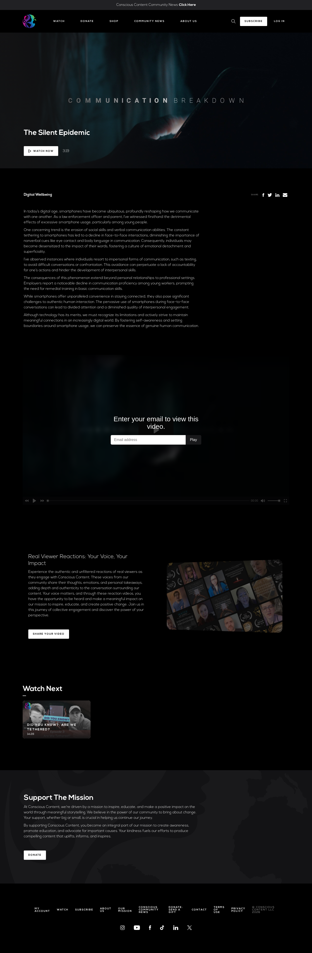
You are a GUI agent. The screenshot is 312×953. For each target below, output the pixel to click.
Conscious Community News (149, 910)
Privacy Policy (238, 910)
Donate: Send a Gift (176, 910)
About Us (188, 21)
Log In (279, 21)
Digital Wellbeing (38, 195)
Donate (87, 21)
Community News (149, 21)
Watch (59, 21)
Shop (114, 21)
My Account (42, 910)
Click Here (187, 5)
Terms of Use (219, 910)
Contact (199, 910)
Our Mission (125, 910)
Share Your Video (49, 634)
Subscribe (254, 21)
